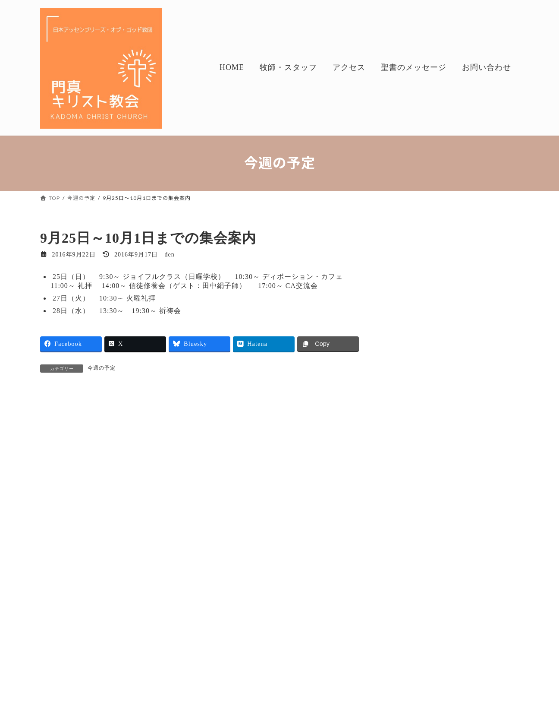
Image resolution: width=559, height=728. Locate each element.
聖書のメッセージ (418, 575)
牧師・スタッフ (102, 690)
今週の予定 (447, 328)
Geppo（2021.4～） (458, 407)
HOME (57, 690)
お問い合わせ (258, 690)
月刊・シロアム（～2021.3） (441, 610)
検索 (497, 236)
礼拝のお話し (453, 284)
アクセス (151, 690)
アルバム (405, 645)
